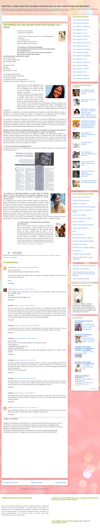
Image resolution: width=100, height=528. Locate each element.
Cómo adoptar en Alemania (81, 20)
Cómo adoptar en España (80, 52)
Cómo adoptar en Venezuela (81, 78)
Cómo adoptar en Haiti (79, 59)
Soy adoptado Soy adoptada (86, 143)
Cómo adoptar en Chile (80, 30)
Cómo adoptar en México (80, 65)
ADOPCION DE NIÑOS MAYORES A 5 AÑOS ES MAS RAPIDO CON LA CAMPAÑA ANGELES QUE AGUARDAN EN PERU (84, 125)
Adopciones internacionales (81, 200)
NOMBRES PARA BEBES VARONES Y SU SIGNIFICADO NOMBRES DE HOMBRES (84, 348)
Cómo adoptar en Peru (80, 72)
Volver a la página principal (81, 278)
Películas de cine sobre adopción (83, 238)
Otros (74, 231)
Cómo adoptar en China (80, 33)
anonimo (10, 407)
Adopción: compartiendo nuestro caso (84, 265)
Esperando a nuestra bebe (81, 269)
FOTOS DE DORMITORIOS (83, 335)
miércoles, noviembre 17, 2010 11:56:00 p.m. (27, 325)
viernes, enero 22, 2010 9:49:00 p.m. (24, 305)
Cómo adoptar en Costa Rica (81, 43)
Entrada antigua (60, 482)
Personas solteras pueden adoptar (83, 241)
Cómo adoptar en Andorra (81, 23)
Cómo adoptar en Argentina (81, 26)
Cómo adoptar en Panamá (81, 68)
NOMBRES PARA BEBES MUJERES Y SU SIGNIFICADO (84, 363)
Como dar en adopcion (80, 215)
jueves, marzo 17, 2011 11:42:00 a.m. (25, 393)
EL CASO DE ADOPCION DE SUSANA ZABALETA (89, 181)
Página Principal (36, 482)
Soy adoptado (13, 257)
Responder (11, 283)
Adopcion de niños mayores (33, 255)
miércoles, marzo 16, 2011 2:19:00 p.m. (25, 378)
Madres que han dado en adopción (83, 225)
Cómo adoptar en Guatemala (81, 55)
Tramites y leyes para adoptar (82, 254)
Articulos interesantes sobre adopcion (84, 207)
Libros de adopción (78, 221)
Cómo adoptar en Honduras (81, 62)
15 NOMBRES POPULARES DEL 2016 (87, 367)
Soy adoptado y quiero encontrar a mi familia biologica (88, 91)
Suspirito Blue (12, 267)
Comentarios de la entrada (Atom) (39, 489)
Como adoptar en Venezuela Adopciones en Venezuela (89, 153)
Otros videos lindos (78, 234)
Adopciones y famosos (48, 255)
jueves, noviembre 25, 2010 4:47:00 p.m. (25, 338)
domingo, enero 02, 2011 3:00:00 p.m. (25, 360)
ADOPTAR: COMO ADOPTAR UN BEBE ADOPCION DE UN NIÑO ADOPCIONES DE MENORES (45, 6)
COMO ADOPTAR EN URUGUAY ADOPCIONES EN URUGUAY (87, 173)
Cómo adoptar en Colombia (81, 36)
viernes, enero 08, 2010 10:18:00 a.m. (28, 267)
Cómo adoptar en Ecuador (81, 46)
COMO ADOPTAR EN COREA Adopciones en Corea (88, 163)
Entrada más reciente (10, 482)
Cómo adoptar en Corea (80, 39)
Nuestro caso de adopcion (81, 228)
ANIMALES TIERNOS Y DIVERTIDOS (82, 376)
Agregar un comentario (11, 418)
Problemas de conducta (80, 244)
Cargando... (4, 501)
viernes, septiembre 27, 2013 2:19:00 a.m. (26, 407)
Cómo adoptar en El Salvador (82, 49)
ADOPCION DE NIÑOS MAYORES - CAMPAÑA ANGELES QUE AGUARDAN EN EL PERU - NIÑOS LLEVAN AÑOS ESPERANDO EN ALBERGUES (85, 113)
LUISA (10, 289)
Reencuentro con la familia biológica (84, 247)
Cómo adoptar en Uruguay (81, 75)
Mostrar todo (94, 388)
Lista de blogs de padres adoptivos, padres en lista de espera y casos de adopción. (84, 273)
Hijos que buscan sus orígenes (82, 218)
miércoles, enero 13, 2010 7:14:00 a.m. (23, 289)
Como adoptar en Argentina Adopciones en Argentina (88, 134)
